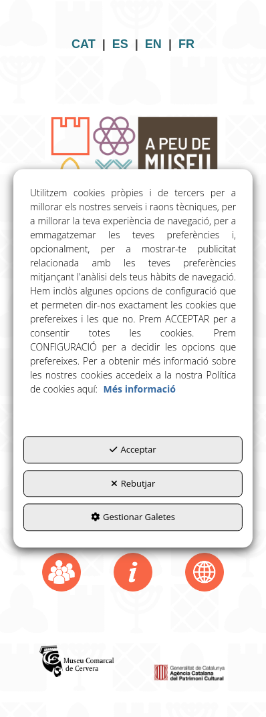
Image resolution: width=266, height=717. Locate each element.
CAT (84, 44)
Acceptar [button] (133, 450)
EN (153, 44)
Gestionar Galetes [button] (133, 517)
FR (186, 44)
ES (120, 44)
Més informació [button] (140, 389)
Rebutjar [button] (133, 483)
